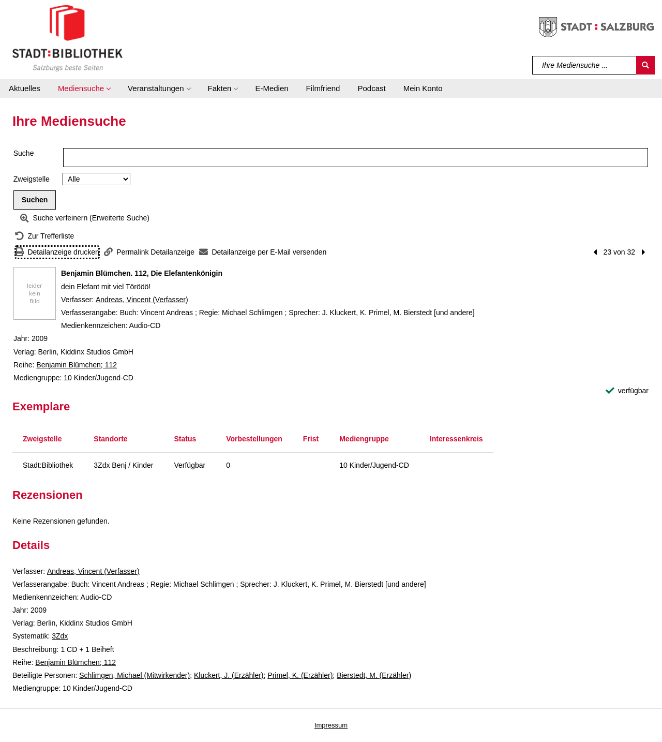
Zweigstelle (31, 179)
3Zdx (60, 636)
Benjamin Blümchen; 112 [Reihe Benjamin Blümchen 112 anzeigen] (76, 365)
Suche (23, 153)
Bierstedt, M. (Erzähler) (374, 675)
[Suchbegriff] (584, 65)
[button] (84, 88)
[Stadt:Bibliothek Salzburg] (67, 38)
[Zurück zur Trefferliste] (44, 236)
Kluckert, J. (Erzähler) (229, 675)
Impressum (331, 725)
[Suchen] (645, 65)
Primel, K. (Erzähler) (300, 675)
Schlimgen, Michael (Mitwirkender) (134, 675)
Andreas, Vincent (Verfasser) (142, 299)
